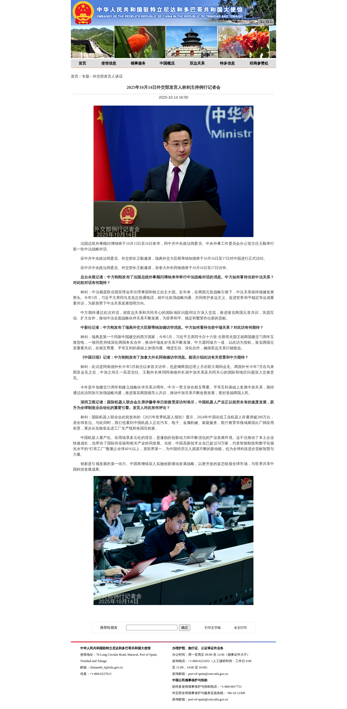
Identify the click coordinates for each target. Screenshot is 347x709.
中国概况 (167, 63)
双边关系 (197, 63)
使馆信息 (108, 63)
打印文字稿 (213, 628)
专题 (85, 76)
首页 (82, 63)
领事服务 (138, 63)
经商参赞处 (259, 63)
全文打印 (240, 628)
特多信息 (227, 63)
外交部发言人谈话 (108, 76)
